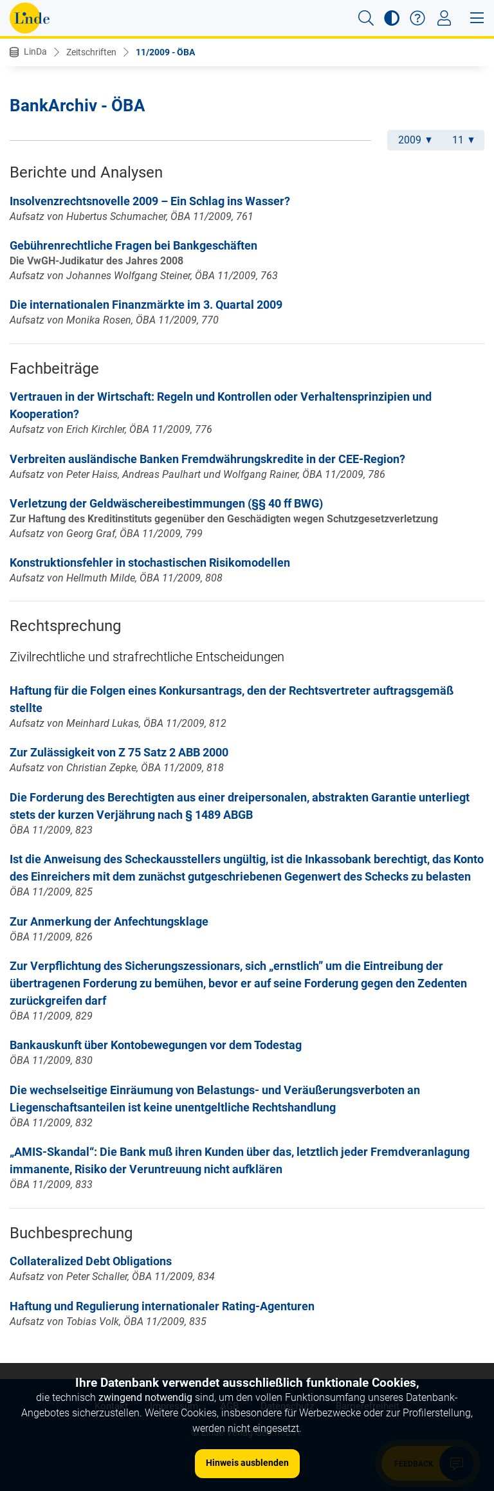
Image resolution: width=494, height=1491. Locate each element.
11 (463, 140)
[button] (366, 18)
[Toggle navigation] (444, 18)
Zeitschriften (91, 52)
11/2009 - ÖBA (165, 52)
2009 (415, 140)
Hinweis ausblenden (247, 1463)
